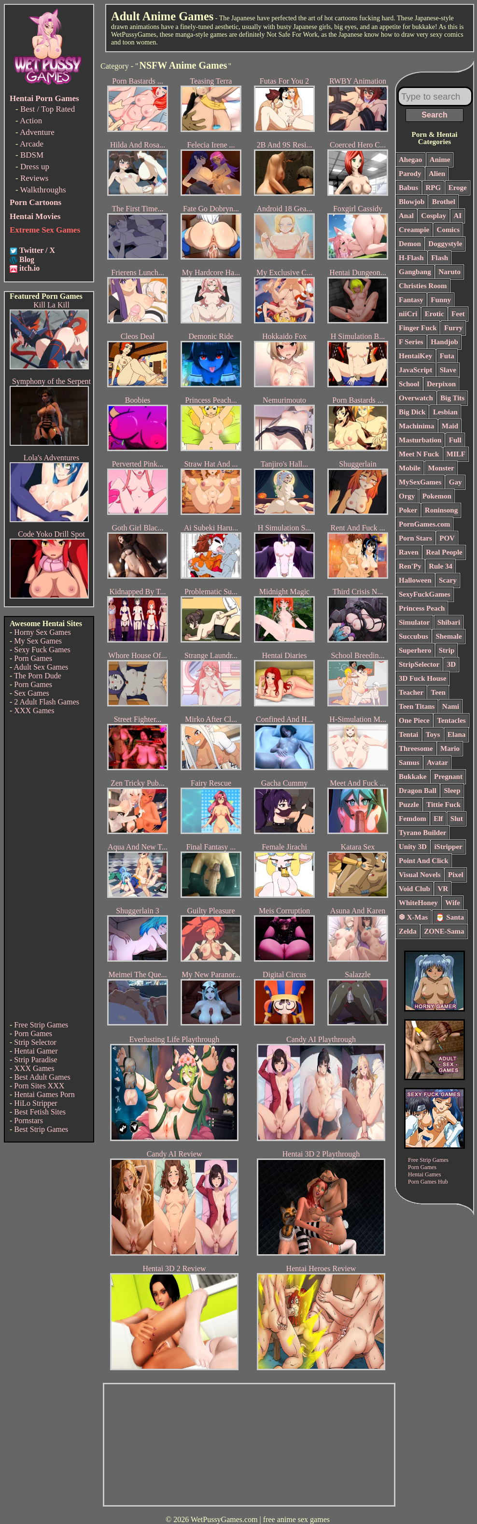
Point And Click (424, 861)
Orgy (407, 496)
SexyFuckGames (424, 594)
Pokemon (436, 496)
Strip (447, 650)
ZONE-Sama (444, 931)
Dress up (34, 166)
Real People (444, 552)
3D (451, 664)
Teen (438, 692)
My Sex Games (38, 641)
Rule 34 (440, 566)
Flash (439, 258)
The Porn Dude (37, 676)
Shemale (448, 636)
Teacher (411, 692)
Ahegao (410, 159)
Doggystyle (445, 244)
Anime (440, 159)
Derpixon (441, 384)
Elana (457, 734)
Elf (438, 818)
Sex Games (31, 693)
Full (455, 440)
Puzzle (409, 804)
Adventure (37, 132)
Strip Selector (35, 1042)
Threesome (416, 748)
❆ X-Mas (413, 917)
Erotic (434, 314)
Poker (408, 510)
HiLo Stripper (35, 1103)
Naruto (449, 272)
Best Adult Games (42, 1077)
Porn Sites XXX (39, 1086)
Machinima (416, 426)
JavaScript (415, 370)
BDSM (31, 155)
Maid (450, 426)
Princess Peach (422, 608)
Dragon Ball (417, 790)
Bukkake (413, 776)
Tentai (408, 734)
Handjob (444, 342)
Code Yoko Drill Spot (51, 534)
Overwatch (416, 398)
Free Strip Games (41, 1025)
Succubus (413, 636)
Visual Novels (420, 875)
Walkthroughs (43, 189)
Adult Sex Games (41, 667)
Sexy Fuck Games (42, 649)
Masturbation (420, 440)
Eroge (458, 187)
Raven (409, 552)
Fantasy (411, 300)
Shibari (449, 622)
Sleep (452, 790)
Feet (457, 314)
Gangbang (415, 272)
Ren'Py (410, 566)
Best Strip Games (41, 1129)
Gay (455, 482)
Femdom (412, 818)
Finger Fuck (417, 328)
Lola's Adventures (51, 458)
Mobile (410, 468)
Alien (437, 173)
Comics (448, 230)
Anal (406, 216)
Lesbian (445, 412)
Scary (448, 580)
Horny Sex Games (42, 632)
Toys (433, 734)
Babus (408, 187)
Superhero (415, 650)
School (409, 384)
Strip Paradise (35, 1059)
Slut (456, 818)
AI (458, 216)
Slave (448, 370)
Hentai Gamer (35, 1051)
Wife (452, 903)
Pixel (455, 875)
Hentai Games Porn (44, 1094)
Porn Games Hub (428, 1181)
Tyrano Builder (422, 832)
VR (442, 889)
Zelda (408, 931)
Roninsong (441, 510)
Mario (450, 748)
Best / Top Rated (47, 109)
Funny (441, 300)
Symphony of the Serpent (51, 381)
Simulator (414, 622)
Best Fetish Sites (40, 1112)
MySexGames (420, 482)
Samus (409, 762)
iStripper (448, 846)
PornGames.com (424, 524)
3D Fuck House (422, 678)
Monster (441, 468)
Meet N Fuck (419, 454)
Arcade (31, 143)
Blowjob (411, 201)
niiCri (408, 314)
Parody (410, 173)
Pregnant (448, 776)
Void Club (414, 889)
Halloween (415, 580)
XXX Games (34, 710)
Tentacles (451, 720)
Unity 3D (413, 846)
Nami (450, 706)
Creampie (414, 230)
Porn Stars (415, 538)
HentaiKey (415, 356)
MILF (456, 454)
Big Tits (452, 398)
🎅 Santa (449, 917)
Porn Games (33, 658)
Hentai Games (424, 1174)
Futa (447, 356)
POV (447, 538)
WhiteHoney (418, 903)
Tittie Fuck (443, 804)
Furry (453, 328)
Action (31, 120)
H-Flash (411, 258)
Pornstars (28, 1120)
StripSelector (419, 664)
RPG (433, 187)
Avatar (437, 762)
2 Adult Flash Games (46, 702)
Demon (410, 244)
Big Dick (412, 412)
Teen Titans (417, 706)
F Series (411, 342)
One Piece (414, 720)
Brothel (443, 201)
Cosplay (433, 216)
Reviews (34, 178)
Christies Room (423, 286)
